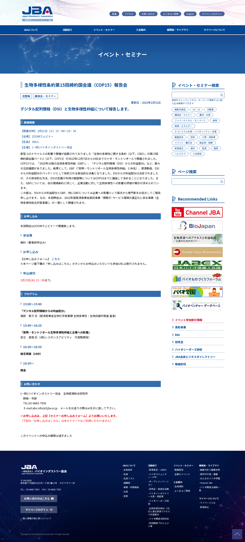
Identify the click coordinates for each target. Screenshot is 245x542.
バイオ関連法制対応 (159, 518)
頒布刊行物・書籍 (209, 474)
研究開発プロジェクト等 (158, 524)
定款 (126, 496)
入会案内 (141, 29)
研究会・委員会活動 (159, 489)
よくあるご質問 (170, 13)
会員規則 (179, 486)
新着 (114, 13)
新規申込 (204, 507)
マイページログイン (212, 13)
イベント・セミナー (104, 29)
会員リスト (129, 478)
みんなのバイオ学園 (210, 478)
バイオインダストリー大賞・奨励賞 (158, 495)
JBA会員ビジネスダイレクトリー (195, 356)
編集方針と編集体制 (210, 469)
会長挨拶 (128, 469)
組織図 (127, 482)
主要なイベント (182, 474)
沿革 (126, 491)
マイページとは (208, 502)
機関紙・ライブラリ (177, 29)
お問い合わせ (148, 13)
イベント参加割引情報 (188, 319)
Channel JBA (206, 482)
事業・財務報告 (131, 487)
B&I (177, 334)
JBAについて (31, 29)
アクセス (129, 13)
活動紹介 (67, 29)
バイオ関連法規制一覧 (209, 489)
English (190, 13)
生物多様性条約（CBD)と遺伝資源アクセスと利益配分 (159, 511)
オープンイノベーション (158, 483)
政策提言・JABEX (157, 469)
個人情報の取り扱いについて (37, 518)
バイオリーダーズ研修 (188, 349)
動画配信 (180, 364)
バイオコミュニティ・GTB (157, 475)
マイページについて (214, 29)
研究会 (179, 341)
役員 (126, 474)
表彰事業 (180, 327)
